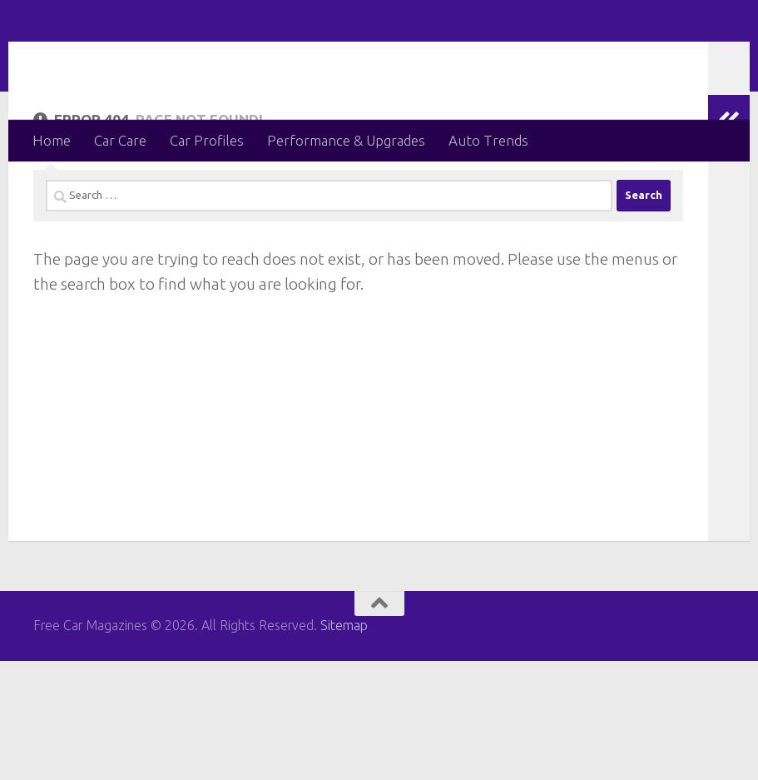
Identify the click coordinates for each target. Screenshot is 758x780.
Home (51, 140)
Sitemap (344, 745)
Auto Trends (488, 140)
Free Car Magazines (202, 59)
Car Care (120, 140)
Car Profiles (207, 140)
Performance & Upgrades (346, 140)
